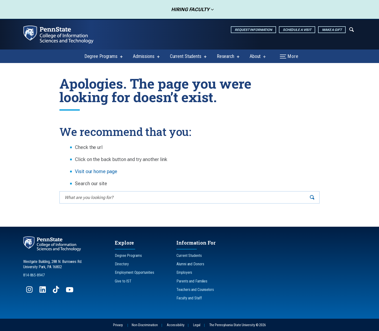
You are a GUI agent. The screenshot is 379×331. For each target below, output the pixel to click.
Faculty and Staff (189, 298)
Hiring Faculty (189, 9)
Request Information (253, 30)
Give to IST (123, 281)
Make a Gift (332, 30)
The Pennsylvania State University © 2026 (237, 325)
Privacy (118, 325)
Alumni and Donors (190, 264)
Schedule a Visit (297, 30)
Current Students (185, 56)
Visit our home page (96, 171)
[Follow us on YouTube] (70, 291)
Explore (124, 242)
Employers (184, 272)
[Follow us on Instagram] (30, 291)
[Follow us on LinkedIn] (43, 291)
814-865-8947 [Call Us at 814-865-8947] (34, 275)
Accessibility (175, 325)
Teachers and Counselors (195, 289)
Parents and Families (191, 281)
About (255, 56)
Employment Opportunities (134, 272)
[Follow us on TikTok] (56, 291)
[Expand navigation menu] (351, 29)
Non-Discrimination (145, 325)
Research (225, 56)
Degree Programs (100, 56)
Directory (122, 264)
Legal (196, 325)
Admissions (143, 56)
